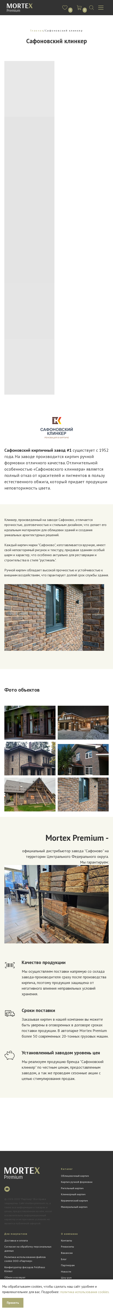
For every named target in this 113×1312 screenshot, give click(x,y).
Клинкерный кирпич (73, 1194)
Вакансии (67, 1252)
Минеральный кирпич (74, 1206)
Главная (37, 30)
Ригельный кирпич (72, 1188)
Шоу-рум (66, 1277)
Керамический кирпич (74, 1200)
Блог (64, 1259)
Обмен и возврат (14, 1277)
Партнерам (68, 1265)
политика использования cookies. (85, 1292)
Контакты (66, 1240)
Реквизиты (67, 1246)
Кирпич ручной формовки (76, 1181)
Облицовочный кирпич (75, 1175)
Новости (66, 1271)
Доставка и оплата (16, 1240)
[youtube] (7, 1189)
